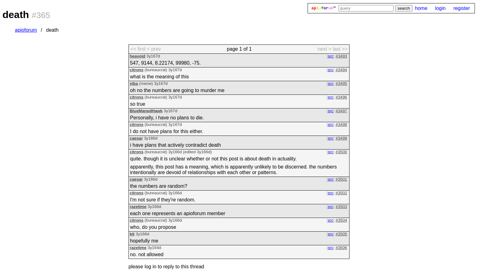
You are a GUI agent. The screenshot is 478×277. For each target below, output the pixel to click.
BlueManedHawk (146, 110)
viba (134, 83)
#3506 (341, 247)
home (421, 8)
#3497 (341, 110)
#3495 (341, 83)
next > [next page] (324, 49)
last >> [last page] (340, 49)
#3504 (341, 220)
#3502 (341, 193)
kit (132, 234)
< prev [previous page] (154, 49)
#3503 (341, 206)
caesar (136, 138)
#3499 (341, 138)
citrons (136, 69)
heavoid (137, 56)
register (461, 8)
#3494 (341, 69)
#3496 (341, 97)
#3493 (341, 56)
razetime (138, 206)
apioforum (26, 30)
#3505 (341, 234)
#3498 (341, 124)
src (330, 56)
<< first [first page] (138, 49)
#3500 (341, 152)
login (440, 8)
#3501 (341, 179)
